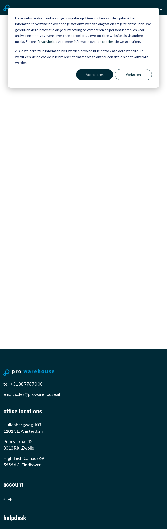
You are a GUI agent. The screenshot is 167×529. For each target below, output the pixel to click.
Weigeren (133, 74)
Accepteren (95, 74)
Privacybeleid (47, 41)
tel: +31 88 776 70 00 (22, 384)
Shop (8, 498)
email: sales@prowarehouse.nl (31, 394)
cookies (108, 41)
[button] (159, 7)
